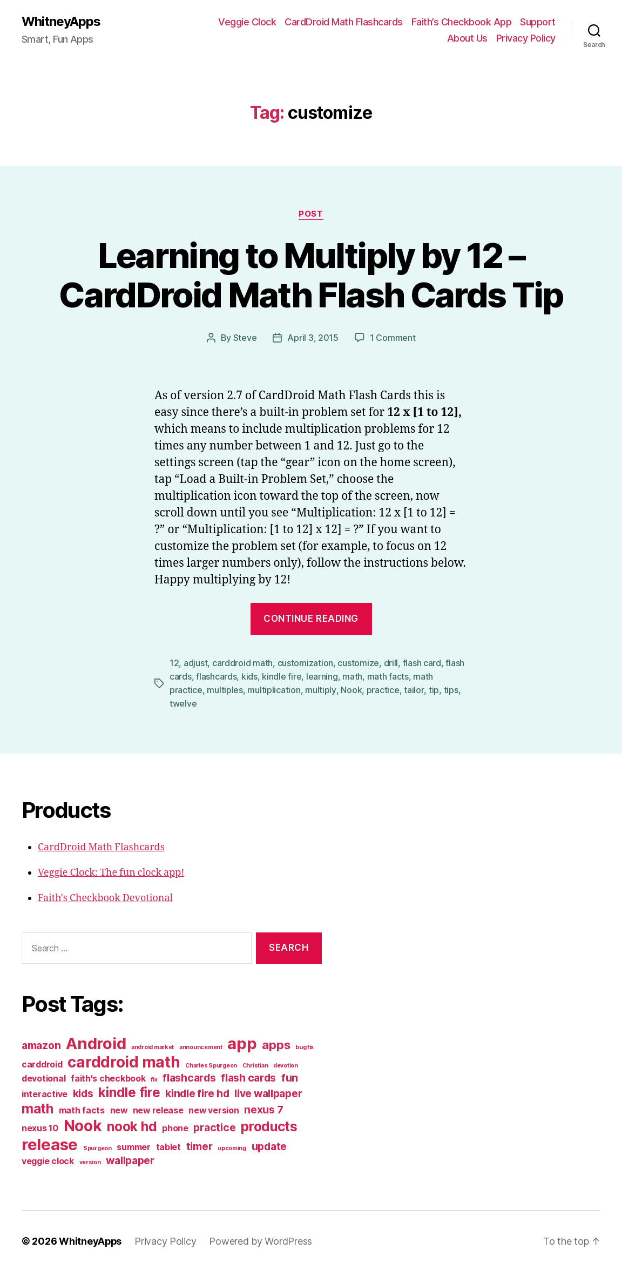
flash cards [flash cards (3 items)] (248, 1075)
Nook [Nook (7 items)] (83, 1123)
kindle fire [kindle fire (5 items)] (129, 1090)
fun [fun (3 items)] (289, 1075)
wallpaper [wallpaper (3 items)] (130, 1157)
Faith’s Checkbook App (461, 22)
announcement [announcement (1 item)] (200, 1044)
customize (358, 662)
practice (382, 688)
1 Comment (393, 337)
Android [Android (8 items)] (96, 1040)
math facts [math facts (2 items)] (82, 1108)
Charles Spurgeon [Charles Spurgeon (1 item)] (211, 1062)
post (311, 214)
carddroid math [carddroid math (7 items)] (123, 1059)
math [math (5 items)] (37, 1106)
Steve (245, 337)
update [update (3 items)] (269, 1143)
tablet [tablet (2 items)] (168, 1144)
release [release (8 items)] (50, 1141)
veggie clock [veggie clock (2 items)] (48, 1158)
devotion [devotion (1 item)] (285, 1062)
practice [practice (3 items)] (214, 1124)
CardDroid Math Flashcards (344, 22)
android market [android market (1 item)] (152, 1044)
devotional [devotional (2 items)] (43, 1076)
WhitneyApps (61, 21)
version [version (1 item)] (90, 1159)
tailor (413, 688)
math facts (388, 675)
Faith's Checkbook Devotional (105, 895)
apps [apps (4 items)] (276, 1042)
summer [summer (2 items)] (133, 1144)
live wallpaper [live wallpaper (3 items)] (268, 1090)
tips (450, 688)
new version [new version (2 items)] (213, 1108)
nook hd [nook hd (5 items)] (132, 1124)
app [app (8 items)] (241, 1040)
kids (249, 675)
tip (433, 688)
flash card (422, 662)
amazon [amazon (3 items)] (41, 1042)
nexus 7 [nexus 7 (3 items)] (263, 1106)
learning (322, 675)
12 (174, 662)
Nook (350, 688)
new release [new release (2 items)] (158, 1108)
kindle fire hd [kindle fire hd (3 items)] (197, 1090)
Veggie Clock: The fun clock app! (111, 870)
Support (538, 22)
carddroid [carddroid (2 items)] (42, 1062)
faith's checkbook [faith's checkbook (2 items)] (108, 1076)
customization (306, 662)
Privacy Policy (526, 38)
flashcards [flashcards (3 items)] (189, 1075)
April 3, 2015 (313, 337)
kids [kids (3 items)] (83, 1090)
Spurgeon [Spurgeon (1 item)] (97, 1145)
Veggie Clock (247, 22)
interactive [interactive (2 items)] (44, 1091)
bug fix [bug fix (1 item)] (304, 1044)
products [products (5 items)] (269, 1124)
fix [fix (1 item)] (154, 1076)
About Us (467, 38)
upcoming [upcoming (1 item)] (232, 1145)
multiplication (273, 688)
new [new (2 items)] (118, 1108)
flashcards (216, 675)
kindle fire (281, 675)
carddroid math (242, 662)
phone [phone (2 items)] (175, 1125)
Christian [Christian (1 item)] (255, 1062)
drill (391, 662)
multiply (320, 688)
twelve (183, 701)
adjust (195, 662)
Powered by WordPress (261, 1238)
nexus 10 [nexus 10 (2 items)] (40, 1125)
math (352, 675)
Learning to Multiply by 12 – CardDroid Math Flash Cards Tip (311, 274)
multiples (225, 688)
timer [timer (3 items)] (199, 1143)
